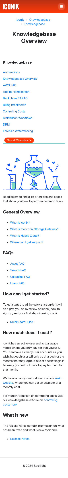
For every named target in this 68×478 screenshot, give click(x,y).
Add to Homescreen (16, 92)
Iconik (20, 19)
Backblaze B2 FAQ (15, 98)
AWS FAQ (9, 85)
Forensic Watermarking (18, 131)
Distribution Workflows (17, 118)
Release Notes (19, 439)
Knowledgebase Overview (20, 78)
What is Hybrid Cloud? (24, 235)
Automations (11, 72)
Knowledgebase (39, 19)
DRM (6, 124)
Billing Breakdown (14, 105)
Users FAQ (17, 283)
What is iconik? (20, 222)
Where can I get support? (26, 242)
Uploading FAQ (20, 277)
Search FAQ (18, 270)
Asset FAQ (17, 263)
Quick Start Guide (21, 322)
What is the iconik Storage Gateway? (34, 229)
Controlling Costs (14, 111)
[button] (61, 6)
